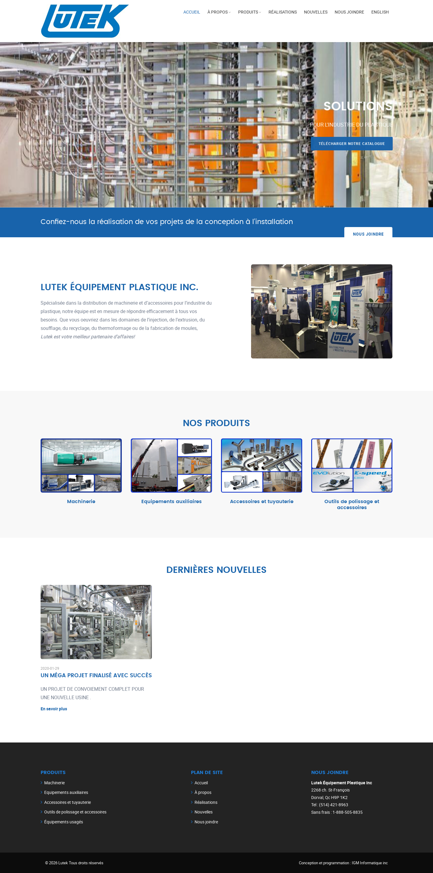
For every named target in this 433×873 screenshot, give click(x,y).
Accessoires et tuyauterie (261, 501)
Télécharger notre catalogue (353, 143)
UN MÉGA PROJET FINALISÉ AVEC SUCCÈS (96, 675)
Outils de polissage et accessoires (351, 504)
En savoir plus (54, 709)
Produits (248, 12)
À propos (217, 12)
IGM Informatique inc (370, 862)
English (380, 12)
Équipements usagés (63, 822)
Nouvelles (315, 12)
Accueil (191, 12)
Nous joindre (349, 12)
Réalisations (283, 12)
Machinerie (81, 501)
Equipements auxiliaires (171, 501)
